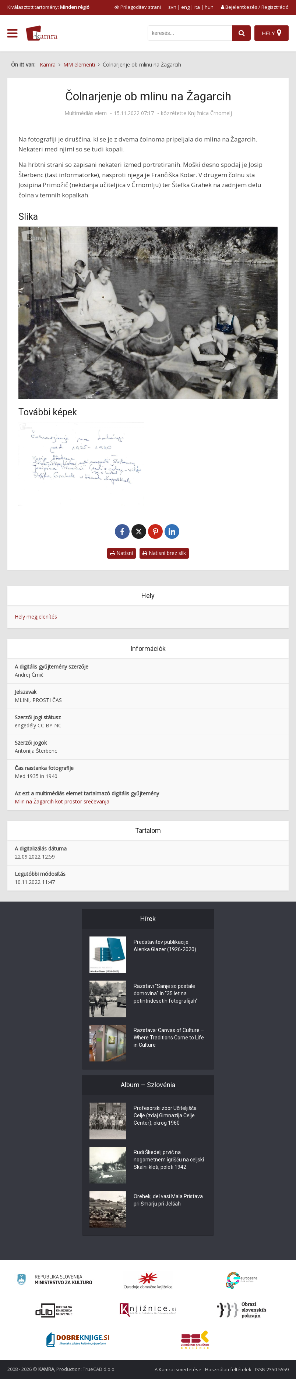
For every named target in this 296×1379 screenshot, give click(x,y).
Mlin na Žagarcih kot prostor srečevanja (62, 801)
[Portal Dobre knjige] (77, 1339)
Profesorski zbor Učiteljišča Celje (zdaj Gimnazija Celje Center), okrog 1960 (165, 1115)
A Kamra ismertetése (178, 1369)
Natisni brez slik (164, 552)
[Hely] (271, 33)
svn (172, 7)
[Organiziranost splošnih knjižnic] (148, 1280)
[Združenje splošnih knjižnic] (195, 1339)
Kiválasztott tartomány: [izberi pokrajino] (48, 7)
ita (197, 7)
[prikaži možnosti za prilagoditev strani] (137, 7)
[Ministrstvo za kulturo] (54, 1281)
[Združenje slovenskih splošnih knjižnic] (147, 1310)
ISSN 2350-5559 (272, 1369)
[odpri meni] (12, 33)
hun (209, 7)
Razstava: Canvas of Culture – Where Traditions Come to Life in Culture (169, 1037)
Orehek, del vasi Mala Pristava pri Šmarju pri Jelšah (168, 1200)
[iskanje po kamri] (190, 33)
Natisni (121, 552)
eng (185, 7)
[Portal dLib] (54, 1310)
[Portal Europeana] (242, 1280)
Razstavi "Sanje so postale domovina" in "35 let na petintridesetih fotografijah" (166, 993)
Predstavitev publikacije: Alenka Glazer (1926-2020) (165, 945)
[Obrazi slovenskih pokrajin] (242, 1310)
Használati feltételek (228, 1369)
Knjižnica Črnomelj (210, 113)
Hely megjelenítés (36, 616)
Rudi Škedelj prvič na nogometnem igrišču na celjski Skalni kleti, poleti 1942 (169, 1159)
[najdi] (241, 33)
